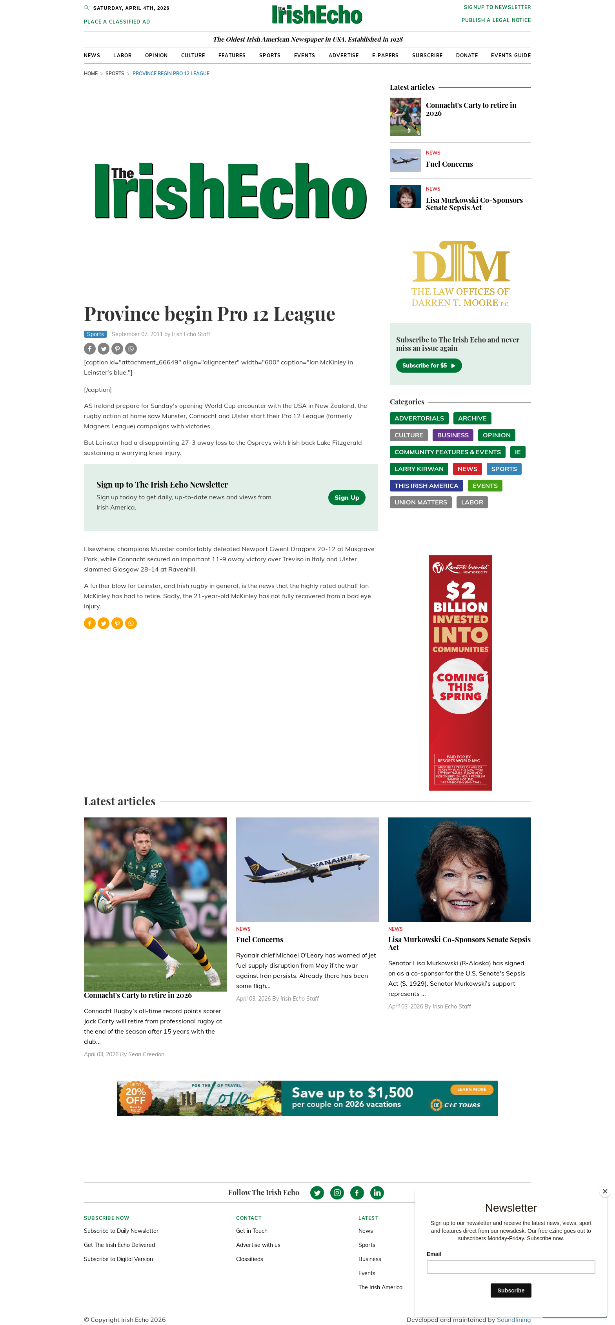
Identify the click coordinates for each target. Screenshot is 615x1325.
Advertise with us (258, 1245)
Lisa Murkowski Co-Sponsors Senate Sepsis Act (474, 204)
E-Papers (385, 55)
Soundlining (514, 1319)
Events (304, 55)
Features (232, 55)
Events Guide (511, 55)
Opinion (156, 55)
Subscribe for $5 (429, 365)
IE (518, 452)
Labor (122, 55)
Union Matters (421, 502)
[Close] (605, 1191)
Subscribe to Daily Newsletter (121, 1230)
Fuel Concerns (449, 164)
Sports (270, 55)
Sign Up (347, 497)
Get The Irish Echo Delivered (119, 1245)
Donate (467, 55)
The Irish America (380, 1287)
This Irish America (427, 486)
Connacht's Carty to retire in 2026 (471, 109)
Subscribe (427, 55)
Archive (472, 418)
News (92, 55)
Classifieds (249, 1259)
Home (91, 73)
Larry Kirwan (419, 469)
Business (453, 435)
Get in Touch (251, 1230)
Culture (193, 55)
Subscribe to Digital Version (118, 1259)
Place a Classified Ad (117, 22)
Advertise (344, 55)
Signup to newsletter (497, 7)
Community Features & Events (448, 452)
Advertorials (419, 418)
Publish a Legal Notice (496, 20)
